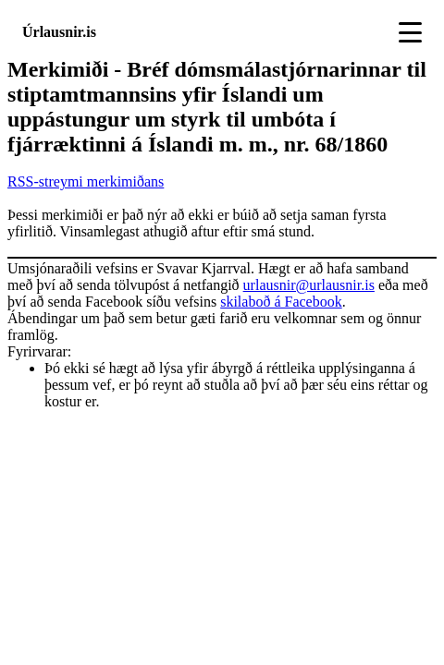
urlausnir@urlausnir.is (309, 285)
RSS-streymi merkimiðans (85, 181)
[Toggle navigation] (410, 32)
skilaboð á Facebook (281, 301)
